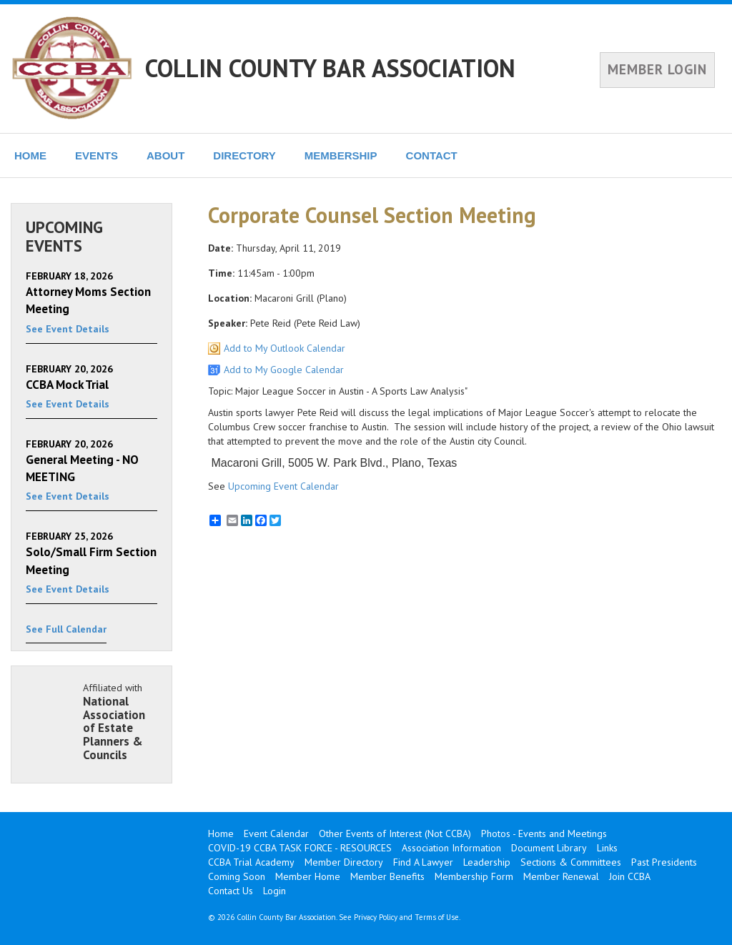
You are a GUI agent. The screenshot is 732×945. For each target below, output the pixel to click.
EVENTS (96, 155)
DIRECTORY (244, 155)
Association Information (451, 847)
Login (274, 890)
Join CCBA (630, 876)
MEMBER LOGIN (657, 69)
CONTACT (432, 155)
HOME (30, 155)
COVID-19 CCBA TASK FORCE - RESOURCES (300, 847)
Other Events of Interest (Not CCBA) (395, 833)
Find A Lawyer (423, 862)
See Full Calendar (66, 629)
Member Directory (344, 862)
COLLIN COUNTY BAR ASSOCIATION (330, 68)
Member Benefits (387, 876)
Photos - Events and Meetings (544, 833)
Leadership (486, 862)
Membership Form (474, 876)
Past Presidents (664, 862)
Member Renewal (561, 876)
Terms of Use (437, 917)
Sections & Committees (570, 862)
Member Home (307, 876)
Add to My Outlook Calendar (284, 348)
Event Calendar (276, 833)
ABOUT (165, 155)
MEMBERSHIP (341, 155)
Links (607, 847)
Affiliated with (120, 721)
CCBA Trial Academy (251, 862)
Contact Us (230, 890)
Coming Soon (236, 876)
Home (221, 833)
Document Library (549, 847)
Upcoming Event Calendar (283, 486)
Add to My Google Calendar (284, 369)
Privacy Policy (375, 917)
